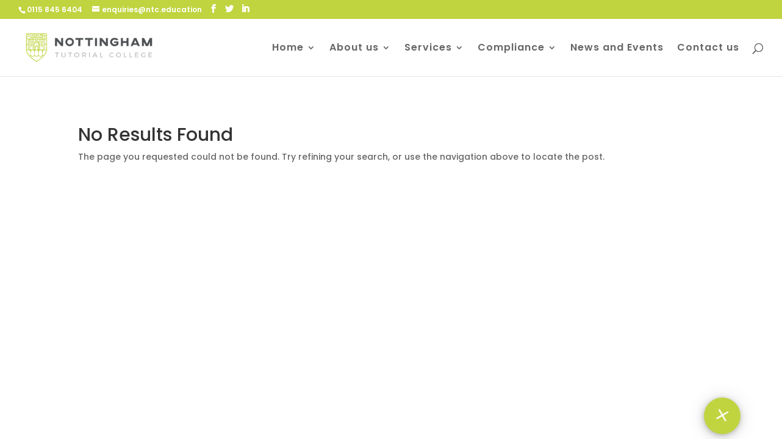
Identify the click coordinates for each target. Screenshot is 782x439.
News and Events (617, 48)
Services (428, 48)
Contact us (708, 48)
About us (354, 48)
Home (288, 48)
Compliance (511, 48)
